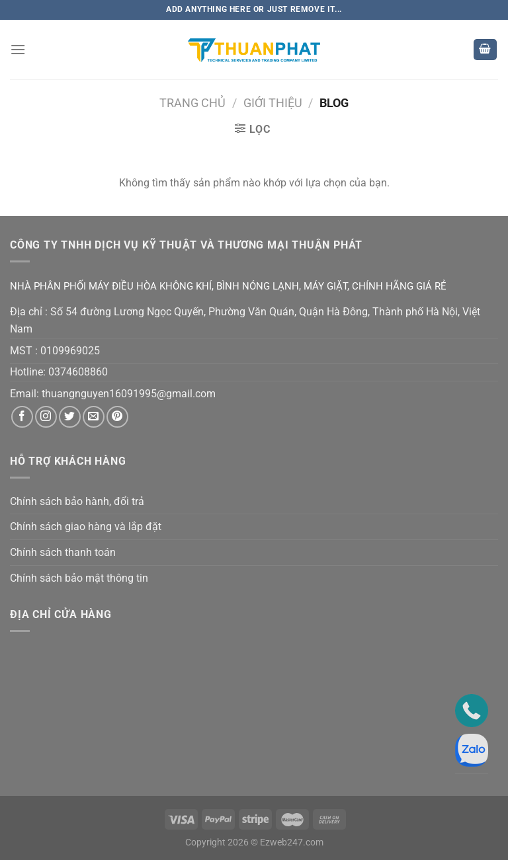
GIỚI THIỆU (272, 103)
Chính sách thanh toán (63, 552)
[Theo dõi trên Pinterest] (117, 417)
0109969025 (70, 350)
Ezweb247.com (291, 842)
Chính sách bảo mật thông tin (79, 578)
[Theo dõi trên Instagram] (46, 417)
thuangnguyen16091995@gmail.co (124, 393)
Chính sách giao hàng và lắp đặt (85, 526)
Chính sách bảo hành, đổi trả (77, 501)
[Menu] (18, 49)
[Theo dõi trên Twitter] (70, 417)
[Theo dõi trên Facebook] (22, 417)
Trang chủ (192, 103)
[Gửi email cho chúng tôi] (94, 417)
